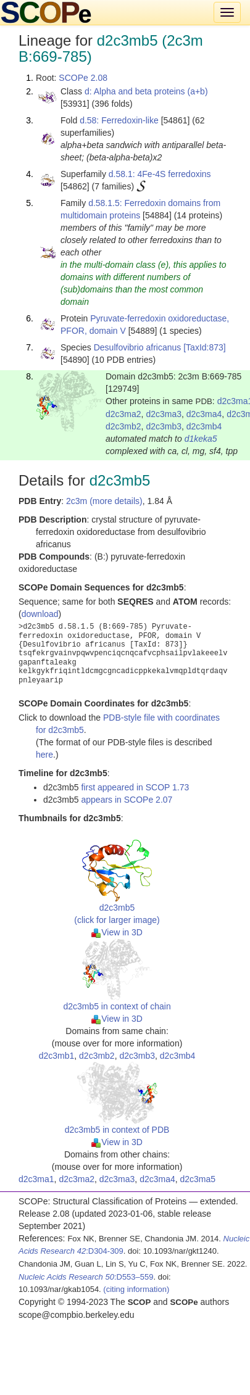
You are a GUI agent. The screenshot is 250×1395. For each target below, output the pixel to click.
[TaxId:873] (204, 347)
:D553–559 (86, 1276)
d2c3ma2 (123, 414)
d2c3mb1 (57, 1056)
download (40, 614)
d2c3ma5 (198, 1179)
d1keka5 (201, 439)
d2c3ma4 (204, 414)
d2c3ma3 (163, 414)
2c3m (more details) (104, 501)
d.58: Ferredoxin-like (119, 120)
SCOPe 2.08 (83, 78)
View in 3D (117, 932)
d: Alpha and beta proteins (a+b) (146, 91)
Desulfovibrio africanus (137, 347)
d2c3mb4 (204, 426)
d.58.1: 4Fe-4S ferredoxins (160, 174)
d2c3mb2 (123, 426)
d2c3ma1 (36, 1179)
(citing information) (136, 1289)
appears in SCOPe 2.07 (126, 800)
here (44, 755)
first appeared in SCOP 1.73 (135, 787)
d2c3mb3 (163, 426)
